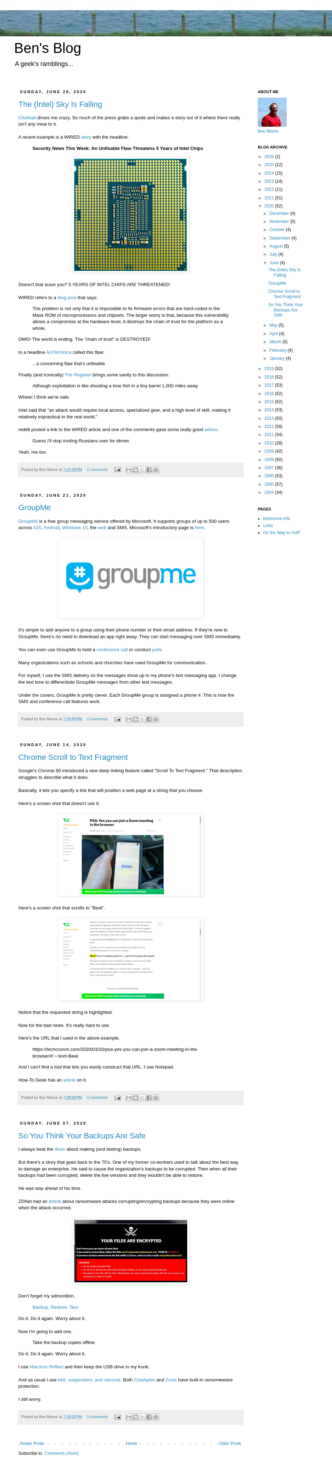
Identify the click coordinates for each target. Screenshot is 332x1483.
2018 (270, 377)
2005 (270, 484)
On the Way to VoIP (281, 532)
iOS (37, 527)
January (277, 358)
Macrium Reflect (46, 1366)
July (273, 254)
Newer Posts (32, 1443)
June (274, 262)
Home (131, 1443)
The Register (78, 374)
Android (51, 527)
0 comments (97, 469)
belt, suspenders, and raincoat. (89, 1379)
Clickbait (27, 117)
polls (157, 649)
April (274, 333)
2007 (270, 467)
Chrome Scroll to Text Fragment (73, 757)
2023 (270, 181)
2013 (270, 418)
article (69, 1080)
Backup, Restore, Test (55, 1307)
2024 (270, 173)
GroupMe (34, 507)
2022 (270, 189)
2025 (270, 164)
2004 (270, 492)
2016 (270, 393)
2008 (270, 459)
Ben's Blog (47, 48)
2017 (270, 385)
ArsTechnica (58, 352)
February (278, 350)
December (279, 213)
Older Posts (230, 1443)
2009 (270, 451)
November (279, 221)
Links (268, 525)
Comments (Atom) (61, 1453)
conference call (112, 649)
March (276, 341)
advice (211, 429)
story (86, 137)
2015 (270, 401)
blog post (67, 297)
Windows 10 (75, 527)
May (274, 325)
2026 (270, 156)
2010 (270, 443)
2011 (270, 434)
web (102, 527)
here (199, 527)
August (276, 246)
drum (60, 1149)
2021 (270, 197)
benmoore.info (276, 518)
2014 (270, 409)
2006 (270, 475)
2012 (270, 426)
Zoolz (171, 1379)
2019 (270, 368)
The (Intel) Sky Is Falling (60, 104)
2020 (270, 206)
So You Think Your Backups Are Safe (82, 1135)
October (277, 229)
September (280, 238)
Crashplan (144, 1379)
